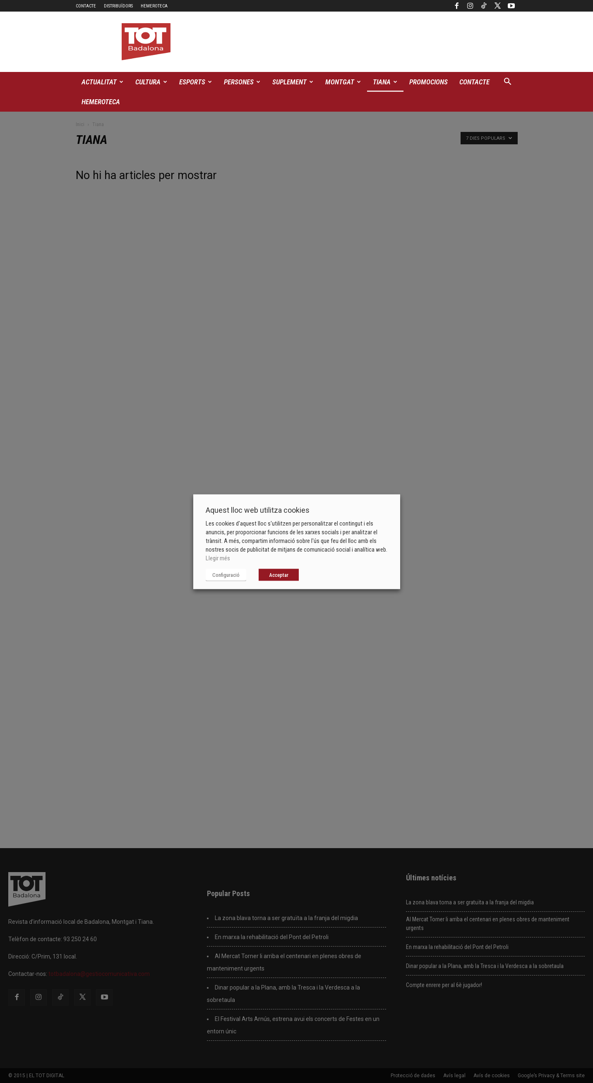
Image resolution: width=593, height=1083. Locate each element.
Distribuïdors (118, 6)
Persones (242, 82)
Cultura (151, 82)
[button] (508, 82)
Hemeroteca (154, 6)
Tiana (385, 82)
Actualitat (102, 82)
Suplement (292, 82)
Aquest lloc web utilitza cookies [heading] (258, 509)
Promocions (428, 82)
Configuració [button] (226, 574)
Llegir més (218, 558)
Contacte (86, 6)
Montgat (343, 82)
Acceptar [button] (278, 574)
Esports (195, 82)
